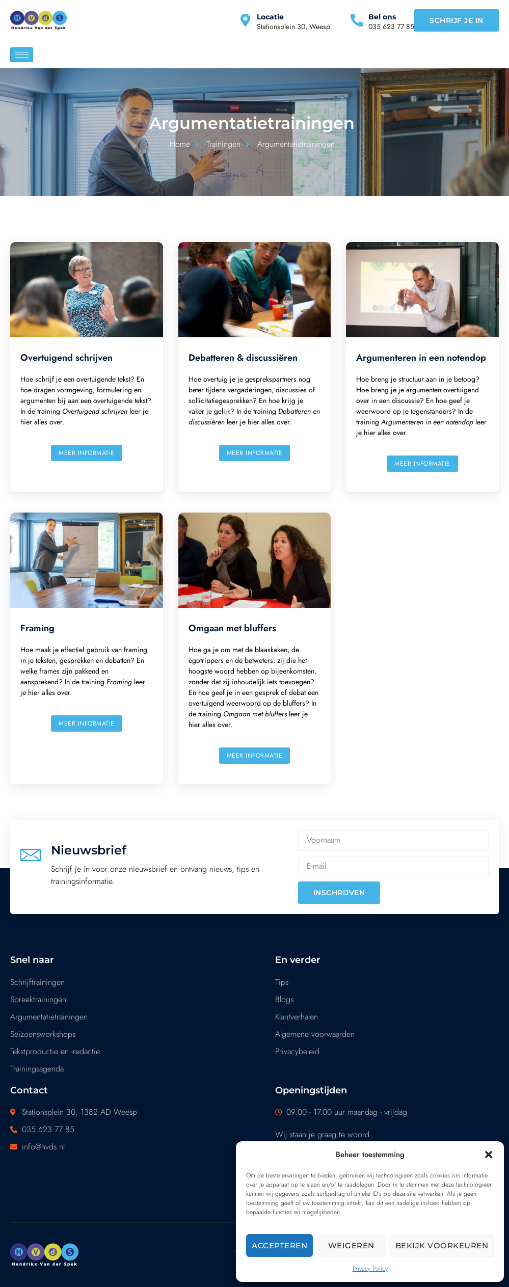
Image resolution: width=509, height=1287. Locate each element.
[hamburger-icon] (21, 54)
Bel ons (382, 16)
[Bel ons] (357, 20)
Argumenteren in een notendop (421, 357)
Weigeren (351, 1245)
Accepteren (279, 1245)
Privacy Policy (370, 1268)
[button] (489, 1154)
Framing (37, 628)
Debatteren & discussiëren (243, 357)
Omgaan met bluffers (232, 628)
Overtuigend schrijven (66, 357)
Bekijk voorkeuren (442, 1245)
